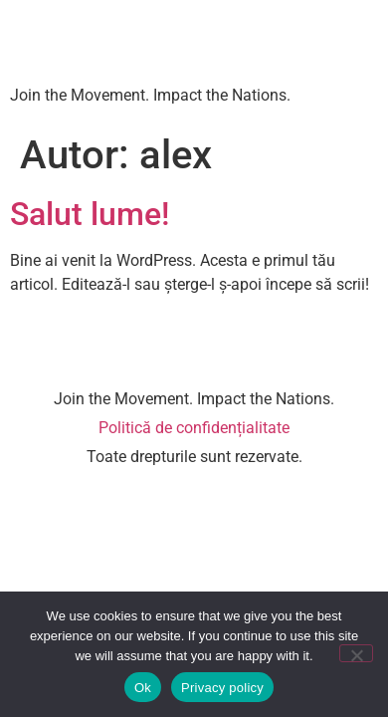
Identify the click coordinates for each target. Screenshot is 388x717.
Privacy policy (222, 687)
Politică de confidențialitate (194, 427)
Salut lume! (89, 214)
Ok (142, 687)
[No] (356, 653)
